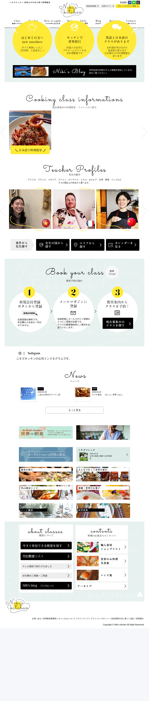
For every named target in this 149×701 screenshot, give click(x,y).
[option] (31, 205)
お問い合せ (36, 691)
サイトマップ (83, 691)
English (123, 2)
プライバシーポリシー (100, 691)
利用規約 (139, 691)
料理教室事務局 (49, 691)
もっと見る (74, 482)
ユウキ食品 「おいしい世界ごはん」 (108, 467)
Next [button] (144, 283)
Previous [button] (3, 283)
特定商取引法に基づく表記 (122, 691)
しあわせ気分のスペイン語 (49, 467)
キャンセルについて (66, 691)
